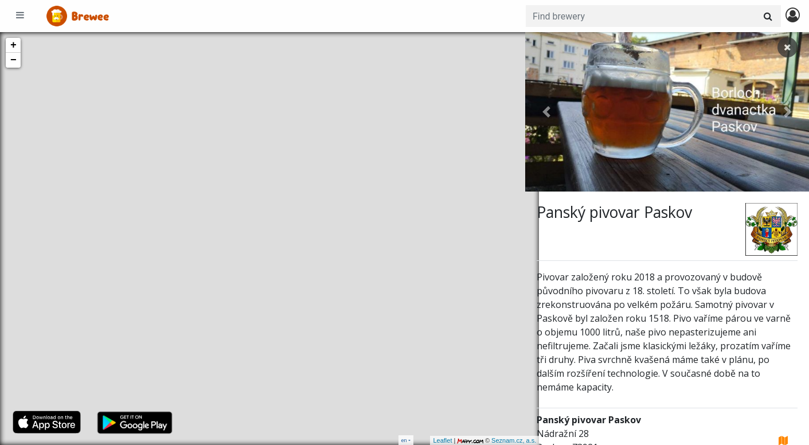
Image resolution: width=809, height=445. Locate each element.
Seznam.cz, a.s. (500, 440)
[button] (546, 112)
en (404, 440)
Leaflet (428, 440)
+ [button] (13, 45)
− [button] (13, 60)
